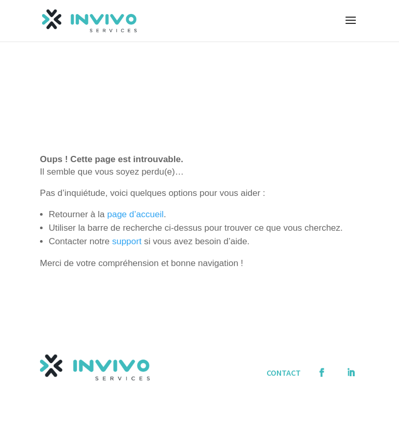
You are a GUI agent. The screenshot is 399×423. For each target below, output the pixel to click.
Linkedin (353, 367)
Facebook (323, 367)
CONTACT (284, 372)
